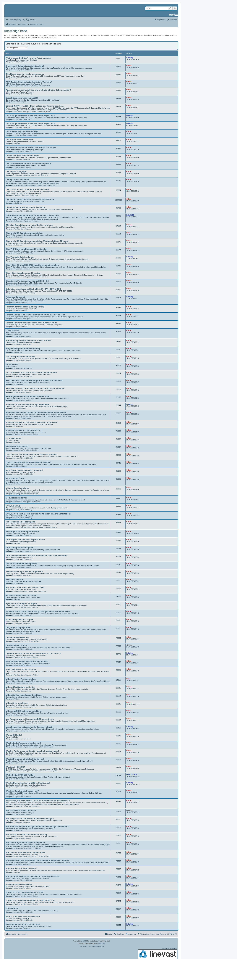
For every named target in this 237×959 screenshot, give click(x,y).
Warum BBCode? (14, 735)
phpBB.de (44, 175)
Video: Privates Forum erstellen (21, 679)
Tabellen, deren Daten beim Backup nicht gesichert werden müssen (38, 611)
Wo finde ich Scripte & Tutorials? (21, 868)
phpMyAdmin (12, 908)
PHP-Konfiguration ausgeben (19, 547)
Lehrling (129, 58)
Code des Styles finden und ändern (22, 156)
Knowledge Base (15, 31)
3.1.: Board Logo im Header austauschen (25, 74)
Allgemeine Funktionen (22, 86)
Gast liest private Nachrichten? (20, 356)
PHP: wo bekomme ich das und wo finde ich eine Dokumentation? (37, 555)
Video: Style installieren (17, 703)
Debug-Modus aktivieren (17, 180)
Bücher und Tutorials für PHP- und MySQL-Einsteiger (31, 148)
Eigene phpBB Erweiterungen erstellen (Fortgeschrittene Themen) (37, 241)
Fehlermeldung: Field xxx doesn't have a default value (31, 323)
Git (31, 368)
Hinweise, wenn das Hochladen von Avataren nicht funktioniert (35, 388)
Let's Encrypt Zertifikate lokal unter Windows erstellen (31, 454)
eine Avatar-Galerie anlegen (19, 884)
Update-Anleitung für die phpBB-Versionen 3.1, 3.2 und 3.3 (33, 653)
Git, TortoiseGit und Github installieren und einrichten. (31, 372)
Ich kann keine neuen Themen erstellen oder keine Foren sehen (36, 412)
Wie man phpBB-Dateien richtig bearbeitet (26, 852)
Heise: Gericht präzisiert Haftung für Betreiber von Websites (34, 380)
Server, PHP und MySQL (23, 70)
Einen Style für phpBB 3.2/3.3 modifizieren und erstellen (32, 265)
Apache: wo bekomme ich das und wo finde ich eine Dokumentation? (38, 90)
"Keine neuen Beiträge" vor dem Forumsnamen (28, 58)
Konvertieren (37, 723)
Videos (35, 675)
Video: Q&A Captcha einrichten (20, 687)
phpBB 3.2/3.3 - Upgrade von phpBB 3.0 (24, 892)
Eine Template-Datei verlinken (20, 257)
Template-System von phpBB (19, 619)
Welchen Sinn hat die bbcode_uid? (22, 791)
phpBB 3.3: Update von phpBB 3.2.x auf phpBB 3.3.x (30, 900)
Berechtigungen (20, 102)
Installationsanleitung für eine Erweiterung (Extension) (31, 422)
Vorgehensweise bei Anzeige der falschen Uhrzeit (29, 727)
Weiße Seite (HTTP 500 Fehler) (20, 775)
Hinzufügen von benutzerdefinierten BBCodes (27, 396)
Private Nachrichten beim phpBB (21, 563)
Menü (172, 15)
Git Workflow (12, 364)
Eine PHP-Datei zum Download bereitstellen (26, 249)
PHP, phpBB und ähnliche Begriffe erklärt (25, 539)
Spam (16, 135)
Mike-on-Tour (131, 775)
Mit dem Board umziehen (17, 488)
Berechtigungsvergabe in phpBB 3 (22, 98)
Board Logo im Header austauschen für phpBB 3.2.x (30, 116)
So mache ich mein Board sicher (21, 595)
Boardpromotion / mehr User (19, 140)
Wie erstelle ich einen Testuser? (21, 810)
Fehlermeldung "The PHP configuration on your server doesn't (35, 315)
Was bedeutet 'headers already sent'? (23, 743)
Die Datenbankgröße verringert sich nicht (25, 207)
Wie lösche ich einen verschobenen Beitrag (26, 834)
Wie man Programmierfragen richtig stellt (25, 842)
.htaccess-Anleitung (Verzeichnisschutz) (25, 66)
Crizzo (128, 66)
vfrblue (129, 645)
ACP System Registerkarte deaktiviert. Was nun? (29, 82)
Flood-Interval (12, 331)
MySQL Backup (13, 506)
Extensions (18, 185)
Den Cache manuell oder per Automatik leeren (27, 189)
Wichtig (17, 195)
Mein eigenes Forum (15, 478)
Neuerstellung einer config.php (20, 522)
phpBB (83, 941)
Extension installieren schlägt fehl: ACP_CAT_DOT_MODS (33, 289)
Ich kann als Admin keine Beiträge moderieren (27, 404)
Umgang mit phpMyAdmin (18, 627)
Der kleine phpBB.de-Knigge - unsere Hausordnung (30, 199)
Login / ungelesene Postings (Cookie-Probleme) (28, 462)
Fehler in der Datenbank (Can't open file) (25, 307)
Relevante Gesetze (14, 579)
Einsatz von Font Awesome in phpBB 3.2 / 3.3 (27, 281)
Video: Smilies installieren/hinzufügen (24, 695)
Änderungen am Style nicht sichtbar (23, 924)
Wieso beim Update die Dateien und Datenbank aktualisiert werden (37, 860)
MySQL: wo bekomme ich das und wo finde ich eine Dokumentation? (38, 514)
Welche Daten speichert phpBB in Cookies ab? (28, 783)
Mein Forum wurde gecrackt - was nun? (24, 470)
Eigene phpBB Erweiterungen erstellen (24, 233)
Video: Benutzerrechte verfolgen (21, 669)
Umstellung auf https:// (16, 645)
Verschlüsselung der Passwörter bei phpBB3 (27, 661)
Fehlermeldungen (20, 62)
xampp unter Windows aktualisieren (23, 916)
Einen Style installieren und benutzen (23, 273)
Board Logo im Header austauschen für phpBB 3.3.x (30, 124)
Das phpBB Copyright (16, 172)
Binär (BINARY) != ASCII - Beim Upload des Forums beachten (35, 106)
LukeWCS (130, 215)
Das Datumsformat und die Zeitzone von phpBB (28, 164)
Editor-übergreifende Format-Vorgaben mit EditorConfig (32, 215)
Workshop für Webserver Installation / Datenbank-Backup (33, 876)
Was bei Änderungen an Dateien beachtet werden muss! (32, 751)
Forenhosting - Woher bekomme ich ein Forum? (28, 340)
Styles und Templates (22, 78)
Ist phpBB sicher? (14, 438)
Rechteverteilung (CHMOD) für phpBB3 (24, 571)
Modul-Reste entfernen (16, 498)
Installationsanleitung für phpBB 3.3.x (24, 430)
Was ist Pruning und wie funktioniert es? (25, 759)
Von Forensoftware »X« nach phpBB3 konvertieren (30, 719)
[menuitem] (22, 20)
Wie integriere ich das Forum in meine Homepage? (30, 818)
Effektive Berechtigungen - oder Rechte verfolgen (29, 225)
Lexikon (49, 111)
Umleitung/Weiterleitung (17, 637)
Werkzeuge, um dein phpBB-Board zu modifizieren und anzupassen (38, 801)
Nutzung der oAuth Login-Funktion (22, 531)
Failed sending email (15, 297)
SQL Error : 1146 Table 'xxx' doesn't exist (25, 587)
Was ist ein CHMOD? (15, 767)
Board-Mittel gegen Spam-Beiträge (22, 132)
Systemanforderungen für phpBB (21, 603)
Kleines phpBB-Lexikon (17, 446)
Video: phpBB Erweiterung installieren (24, 711)
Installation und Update (22, 111)
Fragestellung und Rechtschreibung (23, 348)
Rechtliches (35, 175)
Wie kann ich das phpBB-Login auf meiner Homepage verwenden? (37, 826)
